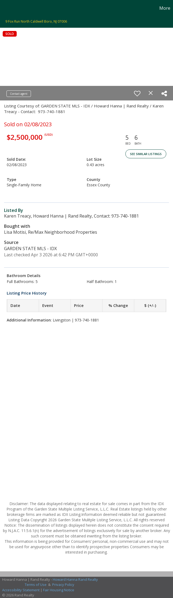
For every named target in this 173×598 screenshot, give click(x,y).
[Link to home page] (7, 8)
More (164, 8)
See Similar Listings (146, 154)
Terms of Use (36, 584)
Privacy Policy (63, 584)
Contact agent (18, 94)
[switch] (137, 93)
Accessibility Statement (21, 589)
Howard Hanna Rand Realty (75, 579)
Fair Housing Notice (58, 589)
